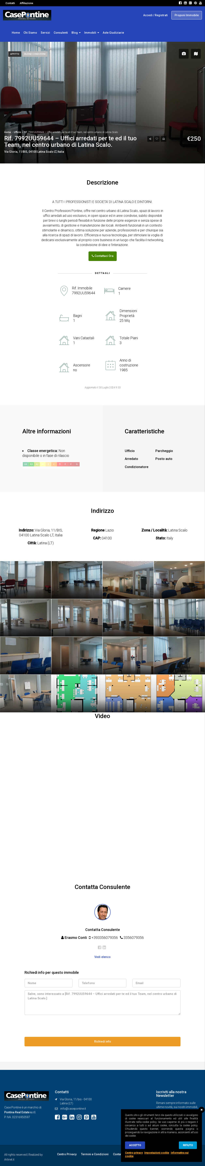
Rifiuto (188, 1145)
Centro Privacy (66, 1152)
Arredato (132, 458)
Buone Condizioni (36, 54)
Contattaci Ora (102, 255)
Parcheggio (164, 450)
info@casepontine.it (73, 1107)
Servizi (45, 32)
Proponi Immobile (187, 15)
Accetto (135, 1145)
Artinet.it (9, 1157)
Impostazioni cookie (156, 1152)
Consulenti (61, 32)
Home (16, 32)
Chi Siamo (30, 32)
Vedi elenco (102, 956)
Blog (75, 32)
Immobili (90, 32)
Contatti (10, 3)
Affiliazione (26, 3)
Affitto (15, 54)
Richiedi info (102, 1040)
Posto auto (164, 458)
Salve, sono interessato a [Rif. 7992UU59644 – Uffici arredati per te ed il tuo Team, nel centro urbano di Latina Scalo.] (102, 1002)
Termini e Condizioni (93, 1152)
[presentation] (55, 1025)
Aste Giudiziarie (113, 32)
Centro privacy (134, 1152)
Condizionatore (138, 466)
